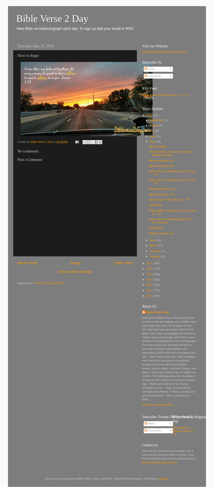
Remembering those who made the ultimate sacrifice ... (170, 153)
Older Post (123, 263)
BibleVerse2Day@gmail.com (159, 462)
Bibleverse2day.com (161, 160)
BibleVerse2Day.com (162, 165)
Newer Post (27, 263)
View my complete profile (157, 404)
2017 (149, 263)
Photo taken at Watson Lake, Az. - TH (165, 94)
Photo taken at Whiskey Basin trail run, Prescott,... (170, 221)
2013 (149, 284)
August (154, 125)
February (156, 251)
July (152, 130)
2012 (149, 290)
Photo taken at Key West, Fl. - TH (169, 199)
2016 (149, 268)
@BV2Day (155, 205)
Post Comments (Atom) (48, 283)
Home (76, 263)
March (154, 245)
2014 (149, 279)
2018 (149, 115)
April (153, 240)
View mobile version (75, 272)
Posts (150, 69)
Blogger (164, 478)
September (157, 120)
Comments (153, 76)
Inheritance (156, 228)
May (153, 141)
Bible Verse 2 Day (52, 18)
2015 (149, 274)
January (155, 256)
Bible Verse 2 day (157, 312)
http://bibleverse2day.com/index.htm (164, 51)
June (153, 136)
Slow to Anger (157, 146)
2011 (149, 295)
